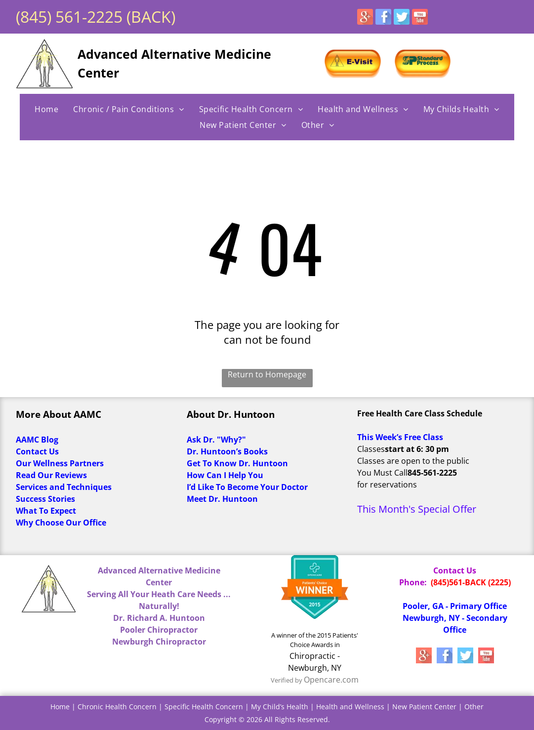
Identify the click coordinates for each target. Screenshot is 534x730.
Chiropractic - (314, 655)
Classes (371, 449)
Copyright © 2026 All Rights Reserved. (267, 719)
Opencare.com (331, 679)
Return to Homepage (267, 374)
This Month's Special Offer (416, 509)
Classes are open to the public (413, 460)
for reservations (387, 484)
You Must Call (382, 472)
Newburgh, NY (314, 667)
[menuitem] (46, 109)
